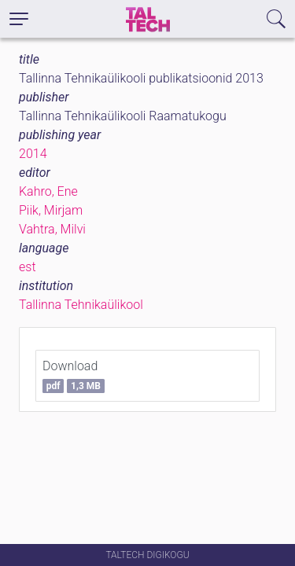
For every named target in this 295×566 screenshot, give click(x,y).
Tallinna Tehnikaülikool (81, 304)
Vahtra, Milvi (52, 229)
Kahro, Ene (48, 191)
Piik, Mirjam (51, 210)
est (27, 266)
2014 (33, 153)
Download (73, 375)
